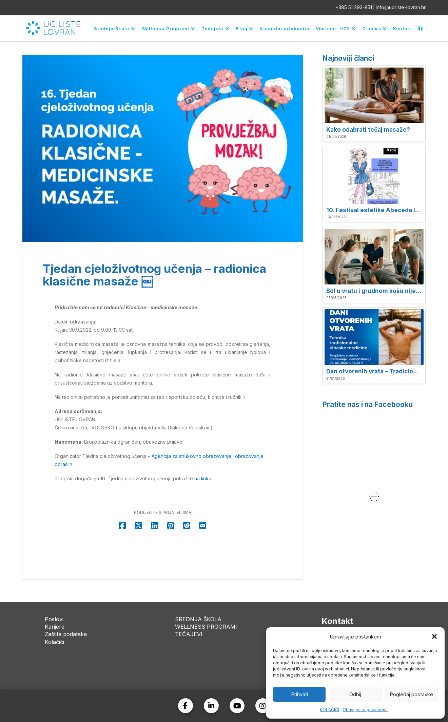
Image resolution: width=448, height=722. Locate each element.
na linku (202, 478)
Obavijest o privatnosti (365, 709)
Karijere (54, 626)
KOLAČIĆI (329, 709)
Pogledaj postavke (411, 694)
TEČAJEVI (188, 634)
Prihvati (299, 694)
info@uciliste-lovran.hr (401, 7)
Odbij (355, 694)
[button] (434, 636)
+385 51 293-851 (353, 7)
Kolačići (54, 641)
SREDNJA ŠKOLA (198, 619)
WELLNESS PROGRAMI (206, 626)
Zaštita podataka (66, 634)
